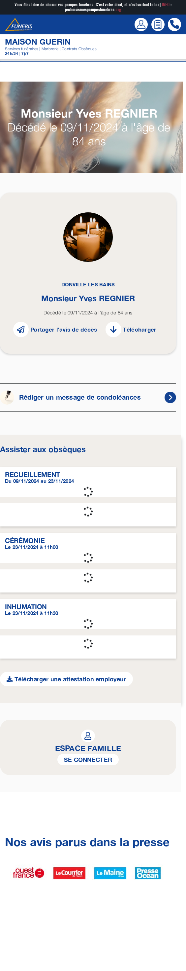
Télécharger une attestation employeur (66, 679)
